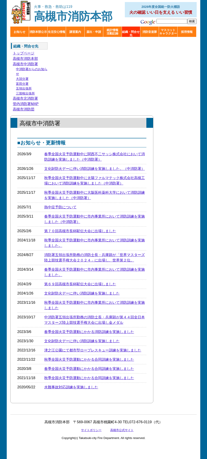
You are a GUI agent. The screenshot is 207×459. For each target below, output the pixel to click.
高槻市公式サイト (122, 430)
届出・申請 (93, 32)
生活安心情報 (56, 32)
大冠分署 (22, 79)
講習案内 (75, 32)
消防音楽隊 (149, 32)
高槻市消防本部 (73, 13)
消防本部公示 (38, 32)
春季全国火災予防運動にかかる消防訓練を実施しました (89, 332)
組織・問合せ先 (131, 33)
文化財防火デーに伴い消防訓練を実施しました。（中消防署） (94, 169)
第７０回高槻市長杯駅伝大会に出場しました (80, 231)
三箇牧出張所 (25, 93)
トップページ (23, 53)
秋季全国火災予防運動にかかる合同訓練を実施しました (89, 359)
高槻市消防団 (23, 109)
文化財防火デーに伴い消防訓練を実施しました (82, 293)
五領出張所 (24, 88)
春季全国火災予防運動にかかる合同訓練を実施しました (89, 369)
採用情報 (187, 32)
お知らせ (19, 32)
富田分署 (22, 84)
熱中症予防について (60, 207)
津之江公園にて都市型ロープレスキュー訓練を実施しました (92, 350)
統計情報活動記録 (112, 31)
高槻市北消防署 (25, 98)
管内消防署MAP (26, 104)
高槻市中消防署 (25, 64)
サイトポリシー (91, 430)
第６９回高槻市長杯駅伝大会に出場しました (80, 284)
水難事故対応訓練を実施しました (71, 387)
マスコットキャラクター (168, 31)
